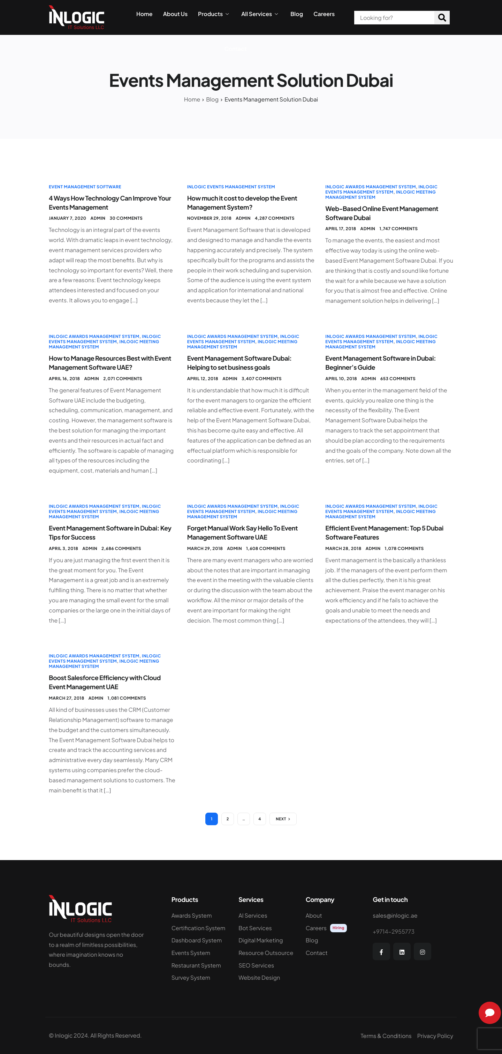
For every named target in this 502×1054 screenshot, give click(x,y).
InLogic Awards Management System (370, 186)
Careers (324, 14)
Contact (236, 49)
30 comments (126, 218)
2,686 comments (121, 548)
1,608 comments (266, 548)
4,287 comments (275, 218)
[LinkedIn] (402, 951)
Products (213, 14)
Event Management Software (85, 186)
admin (98, 218)
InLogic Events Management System (231, 186)
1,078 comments (404, 548)
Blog (296, 14)
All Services (259, 14)
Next (281, 819)
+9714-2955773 (393, 931)
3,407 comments (262, 378)
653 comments (398, 378)
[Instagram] (422, 951)
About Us (175, 14)
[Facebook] (381, 951)
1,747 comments (398, 228)
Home (144, 14)
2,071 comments (122, 378)
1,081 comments (127, 698)
